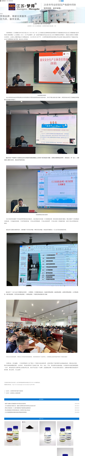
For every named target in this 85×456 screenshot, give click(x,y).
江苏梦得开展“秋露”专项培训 (16, 390)
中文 (62, 0)
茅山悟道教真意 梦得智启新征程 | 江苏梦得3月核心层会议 (17, 410)
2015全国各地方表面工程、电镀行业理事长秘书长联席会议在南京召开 (20, 405)
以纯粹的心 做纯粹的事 (15, 393)
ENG (60, 0)
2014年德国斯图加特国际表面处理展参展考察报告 (16, 412)
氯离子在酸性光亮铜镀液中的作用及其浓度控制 (15, 403)
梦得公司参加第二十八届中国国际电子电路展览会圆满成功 (18, 407)
